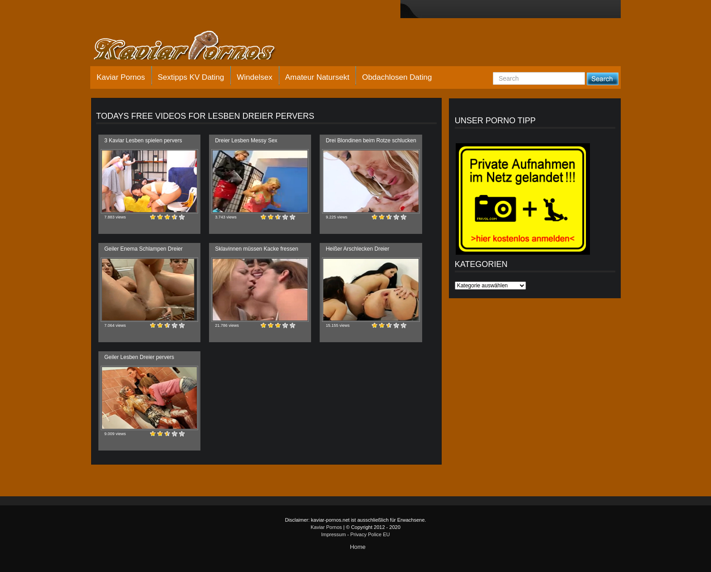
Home (358, 546)
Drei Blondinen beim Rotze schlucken (371, 140)
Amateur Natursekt (317, 77)
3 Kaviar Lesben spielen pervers (143, 140)
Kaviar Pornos (121, 77)
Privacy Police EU (370, 534)
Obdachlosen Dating (397, 77)
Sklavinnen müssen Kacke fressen (256, 249)
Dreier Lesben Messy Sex (246, 140)
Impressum (333, 534)
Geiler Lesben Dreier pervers (139, 357)
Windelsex (254, 77)
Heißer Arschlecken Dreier (357, 249)
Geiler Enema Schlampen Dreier (143, 249)
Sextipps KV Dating (191, 77)
